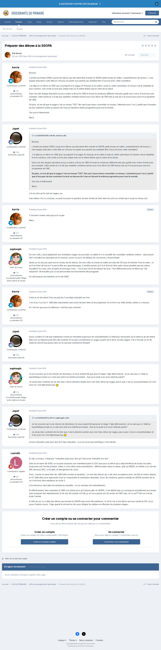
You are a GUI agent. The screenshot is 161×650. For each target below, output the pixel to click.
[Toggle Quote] (33, 135)
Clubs (29, 22)
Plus (104, 22)
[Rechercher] (126, 22)
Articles (49, 22)
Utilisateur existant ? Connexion (127, 13)
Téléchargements (75, 22)
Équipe (19, 29)
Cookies (99, 640)
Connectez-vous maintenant (116, 542)
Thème (73, 640)
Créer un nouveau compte (45, 542)
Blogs (39, 22)
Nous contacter (86, 640)
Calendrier (92, 22)
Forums (19, 23)
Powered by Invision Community (80, 646)
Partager (130, 55)
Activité (7, 22)
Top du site (7, 29)
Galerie (60, 22)
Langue (62, 640)
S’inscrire (152, 13)
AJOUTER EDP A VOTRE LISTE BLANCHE (78, 4)
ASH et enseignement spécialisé (42, 56)
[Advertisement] (80, 609)
